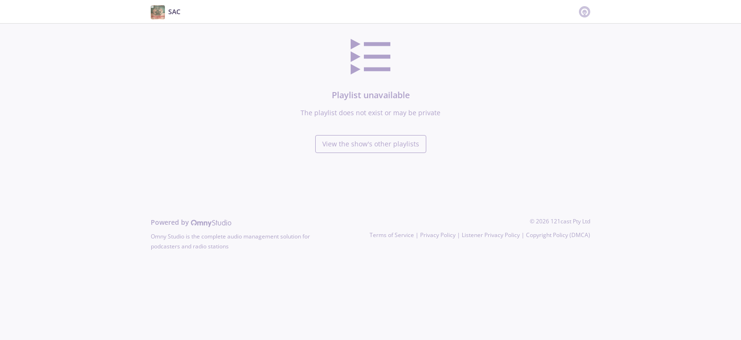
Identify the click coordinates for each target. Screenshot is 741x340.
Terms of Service (392, 235)
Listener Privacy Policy (491, 235)
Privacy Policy (438, 235)
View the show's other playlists (370, 143)
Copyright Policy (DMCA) (558, 235)
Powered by (191, 222)
